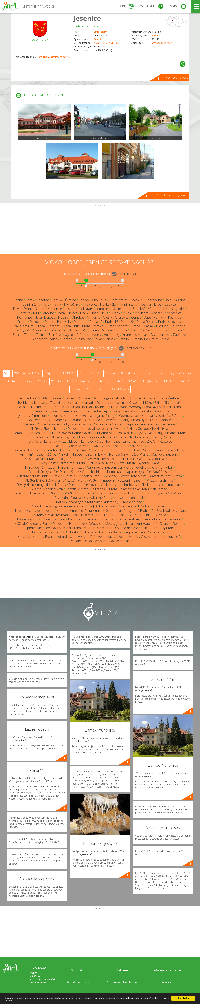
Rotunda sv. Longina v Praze (46, 441)
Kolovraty (86, 309)
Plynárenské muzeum (31, 415)
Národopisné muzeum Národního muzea (54, 467)
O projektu (78, 970)
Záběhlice (180, 334)
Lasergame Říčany (102, 415)
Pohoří (49, 321)
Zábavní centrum (96, 389)
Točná (40, 334)
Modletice (142, 313)
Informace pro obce (167, 970)
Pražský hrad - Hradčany (168, 510)
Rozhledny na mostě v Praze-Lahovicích (56, 411)
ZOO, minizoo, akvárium (27, 373)
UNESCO (68, 373)
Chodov (84, 300)
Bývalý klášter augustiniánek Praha (162, 433)
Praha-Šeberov (118, 326)
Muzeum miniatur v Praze (147, 515)
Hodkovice (90, 304)
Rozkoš (80, 330)
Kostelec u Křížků (125, 309)
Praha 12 (95, 321)
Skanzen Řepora (171, 523)
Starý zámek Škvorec (45, 532)
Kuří (36, 313)
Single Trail (186, 381)
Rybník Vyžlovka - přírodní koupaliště (154, 536)
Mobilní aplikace (78, 982)
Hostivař (145, 304)
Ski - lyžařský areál (89, 373)
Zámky (41, 381)
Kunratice (23, 313)
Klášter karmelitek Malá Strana (119, 493)
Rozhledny (14, 381)
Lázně (132, 381)
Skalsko (107, 330)
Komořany (102, 309)
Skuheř (135, 330)
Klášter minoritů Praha (165, 476)
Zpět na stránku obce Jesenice (171, 195)
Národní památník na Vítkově (164, 450)
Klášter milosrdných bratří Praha (38, 493)
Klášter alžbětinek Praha (47, 428)
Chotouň (136, 300)
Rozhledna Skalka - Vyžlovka (87, 541)
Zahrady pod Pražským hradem (143, 506)
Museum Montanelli (129, 497)
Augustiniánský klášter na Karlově (147, 420)
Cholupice (99, 300)
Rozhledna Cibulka (67, 497)
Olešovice (122, 317)
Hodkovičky (108, 304)
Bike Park (169, 381)
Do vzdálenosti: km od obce (87, 273)
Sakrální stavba (120, 389)
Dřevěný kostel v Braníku (135, 415)
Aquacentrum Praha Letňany (147, 532)
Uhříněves (54, 334)
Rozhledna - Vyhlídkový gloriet (40, 398)
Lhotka (72, 313)
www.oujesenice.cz (162, 42)
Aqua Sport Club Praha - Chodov (40, 407)
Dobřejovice (153, 300)
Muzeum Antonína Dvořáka (115, 433)
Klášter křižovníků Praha (42, 480)
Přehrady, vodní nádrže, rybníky (137, 373)
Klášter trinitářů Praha (128, 446)
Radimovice (53, 330)
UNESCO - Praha (74, 480)
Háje (46, 304)
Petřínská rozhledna (79, 493)
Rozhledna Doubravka (107, 472)
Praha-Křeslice (23, 326)
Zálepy (54, 339)
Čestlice (70, 300)
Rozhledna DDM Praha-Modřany (118, 407)
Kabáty (40, 309)
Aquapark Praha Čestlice (161, 398)
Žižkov (110, 339)
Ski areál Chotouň (167, 402)
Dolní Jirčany (31, 304)
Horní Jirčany (43, 56)
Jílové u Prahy (22, 309)
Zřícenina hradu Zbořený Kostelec (147, 441)
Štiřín (146, 330)
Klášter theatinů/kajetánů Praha (126, 510)
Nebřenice (174, 313)
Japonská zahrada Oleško (68, 415)
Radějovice (34, 330)
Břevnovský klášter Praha (63, 528)
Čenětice (43, 300)
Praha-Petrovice (93, 326)
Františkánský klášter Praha (129, 454)
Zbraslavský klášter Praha (162, 407)
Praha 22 (127, 321)
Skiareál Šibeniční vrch (47, 489)
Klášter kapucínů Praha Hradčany (41, 519)
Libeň (84, 313)
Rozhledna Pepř (97, 411)
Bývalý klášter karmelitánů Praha (62, 463)
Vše (6, 373)
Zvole (165, 339)
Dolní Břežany (175, 300)
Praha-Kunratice (48, 326)
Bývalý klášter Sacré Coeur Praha (110, 459)
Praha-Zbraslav (142, 326)
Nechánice (24, 317)
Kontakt (167, 982)
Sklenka (121, 330)
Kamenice (55, 309)
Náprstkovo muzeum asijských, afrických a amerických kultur (130, 467)
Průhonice (178, 326)
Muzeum (76, 389)
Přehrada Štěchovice (83, 484)
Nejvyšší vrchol (150, 381)
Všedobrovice (160, 334)
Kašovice (71, 309)
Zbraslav (68, 339)
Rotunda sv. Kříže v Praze (106, 463)
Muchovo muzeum (164, 454)
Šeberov (94, 330)
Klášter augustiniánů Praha (163, 493)
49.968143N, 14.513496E (106, 42)
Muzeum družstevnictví (33, 476)
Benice (18, 300)
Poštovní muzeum (102, 480)
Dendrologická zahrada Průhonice (117, 398)
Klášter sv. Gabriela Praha (155, 459)
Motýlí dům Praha (71, 459)
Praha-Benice (145, 321)
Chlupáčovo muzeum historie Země (149, 424)
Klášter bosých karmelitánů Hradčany (99, 515)
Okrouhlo (93, 317)
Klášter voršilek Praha (40, 459)
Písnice (22, 321)
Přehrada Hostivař (79, 407)
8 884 (155, 35)
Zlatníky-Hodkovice (145, 339)
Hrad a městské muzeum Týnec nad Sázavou (148, 519)
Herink (56, 304)
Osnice (54, 56)
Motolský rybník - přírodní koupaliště (131, 523)
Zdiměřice (64, 56)
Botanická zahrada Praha (31, 433)
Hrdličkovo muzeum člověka (72, 433)
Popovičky (64, 321)
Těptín (28, 334)
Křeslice (153, 309)
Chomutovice (118, 300)
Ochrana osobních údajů (122, 982)
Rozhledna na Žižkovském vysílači (52, 437)
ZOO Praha (71, 532)
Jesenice (87, 18)
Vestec (96, 334)
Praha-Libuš (70, 326)
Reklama (122, 970)
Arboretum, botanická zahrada (178, 373)
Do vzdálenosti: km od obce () (83, 348)
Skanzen (110, 373)
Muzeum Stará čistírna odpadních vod (111, 528)
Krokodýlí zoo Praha (98, 497)
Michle (127, 313)
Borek (30, 300)
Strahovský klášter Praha (52, 515)
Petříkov (159, 317)
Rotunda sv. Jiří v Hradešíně (75, 536)
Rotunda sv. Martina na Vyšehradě (95, 420)
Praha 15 (111, 321)
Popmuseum (32, 528)
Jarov (157, 304)
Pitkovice (36, 321)
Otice (147, 317)
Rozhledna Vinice (121, 541)
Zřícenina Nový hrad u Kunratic (72, 402)
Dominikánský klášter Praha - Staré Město (58, 472)
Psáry (20, 330)
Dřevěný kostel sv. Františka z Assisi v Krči (141, 411)
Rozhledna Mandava (32, 402)
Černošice (99, 39)
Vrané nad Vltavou (135, 334)
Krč (142, 309)
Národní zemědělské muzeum (78, 510)
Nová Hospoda (45, 317)
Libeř (94, 313)
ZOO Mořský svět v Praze (32, 523)
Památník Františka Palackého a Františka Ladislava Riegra (55, 450)
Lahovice (48, 313)
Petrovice (174, 317)
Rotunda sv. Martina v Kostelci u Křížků (124, 402)
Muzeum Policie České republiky (46, 424)
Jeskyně (119, 381)
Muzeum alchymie (159, 480)
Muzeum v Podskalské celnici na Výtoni (95, 428)
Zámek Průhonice (77, 398)
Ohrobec (78, 317)
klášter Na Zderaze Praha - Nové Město (82, 446)
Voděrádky (111, 334)
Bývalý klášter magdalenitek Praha (41, 484)
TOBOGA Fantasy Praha (158, 528)
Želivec (99, 339)
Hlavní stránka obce (176, 77)
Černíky (57, 300)
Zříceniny (56, 381)
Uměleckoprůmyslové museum (158, 484)
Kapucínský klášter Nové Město (147, 472)
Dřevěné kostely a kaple (80, 381)
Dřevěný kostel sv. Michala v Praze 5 (77, 476)
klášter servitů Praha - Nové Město (96, 424)
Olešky (107, 317)
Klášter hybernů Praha (143, 463)
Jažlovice (170, 304)
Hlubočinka (72, 304)
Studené (176, 330)
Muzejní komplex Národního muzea (94, 441)
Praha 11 (80, 321)
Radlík (68, 330)
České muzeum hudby (117, 484)
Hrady (28, 381)
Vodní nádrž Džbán (112, 536)
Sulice (17, 334)
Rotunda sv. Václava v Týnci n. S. (91, 519)
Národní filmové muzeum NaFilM (82, 454)
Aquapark (52, 373)
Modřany (157, 313)
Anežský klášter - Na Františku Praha (92, 489)
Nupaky (63, 317)
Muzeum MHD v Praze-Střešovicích (78, 523)
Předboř (162, 326)
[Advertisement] (100, 230)
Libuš (104, 313)
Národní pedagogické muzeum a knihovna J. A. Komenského (99, 502)
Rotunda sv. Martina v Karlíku (102, 532)
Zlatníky (123, 339)
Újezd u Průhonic (77, 334)
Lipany (115, 313)
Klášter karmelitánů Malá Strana (143, 489)
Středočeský (100, 31)
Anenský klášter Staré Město (126, 476)
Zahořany (40, 339)
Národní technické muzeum (34, 510)
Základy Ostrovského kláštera (147, 428)
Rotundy (104, 381)
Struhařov (160, 330)
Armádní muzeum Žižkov (38, 454)
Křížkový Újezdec (173, 309)
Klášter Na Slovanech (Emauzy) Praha (144, 437)
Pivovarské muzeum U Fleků (120, 450)
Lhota (61, 313)
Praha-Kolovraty (169, 321)
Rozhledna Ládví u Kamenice (48, 420)
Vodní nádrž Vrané (169, 415)
